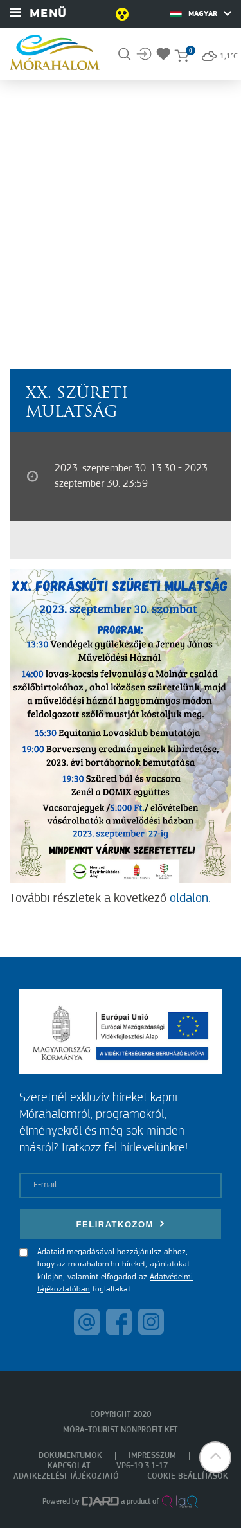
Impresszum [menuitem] (152, 1456)
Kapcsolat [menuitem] (69, 1466)
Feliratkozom (120, 1223)
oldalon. (190, 898)
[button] (215, 1457)
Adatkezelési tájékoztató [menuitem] (66, 1476)
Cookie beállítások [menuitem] (187, 1476)
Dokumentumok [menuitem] (70, 1456)
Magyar (200, 13)
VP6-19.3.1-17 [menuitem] (142, 1466)
